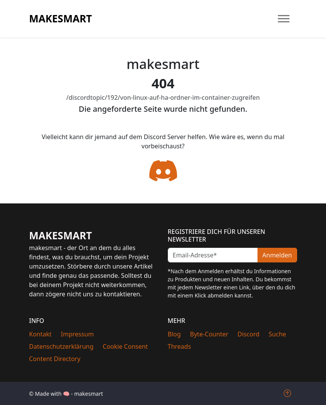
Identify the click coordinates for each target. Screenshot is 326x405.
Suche (277, 334)
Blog (174, 334)
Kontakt (40, 334)
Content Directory (54, 359)
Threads (179, 346)
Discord (248, 334)
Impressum (77, 334)
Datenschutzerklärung (61, 346)
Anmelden (277, 255)
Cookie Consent (125, 346)
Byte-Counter (209, 334)
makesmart (60, 18)
